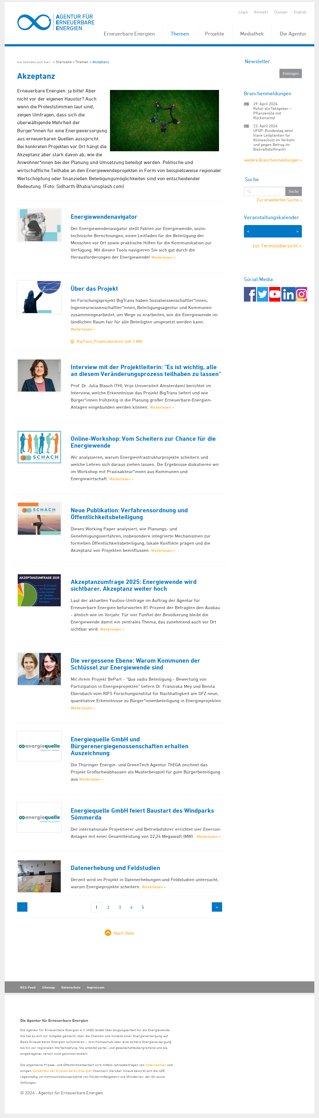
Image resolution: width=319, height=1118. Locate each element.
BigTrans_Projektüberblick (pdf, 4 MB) (110, 341)
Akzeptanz (100, 61)
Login (243, 11)
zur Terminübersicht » (277, 245)
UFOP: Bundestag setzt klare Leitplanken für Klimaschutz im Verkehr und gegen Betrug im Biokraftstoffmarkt (274, 140)
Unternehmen (155, 1065)
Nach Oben (124, 933)
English (300, 11)
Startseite (64, 61)
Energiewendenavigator (104, 216)
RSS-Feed (28, 987)
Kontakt (261, 11)
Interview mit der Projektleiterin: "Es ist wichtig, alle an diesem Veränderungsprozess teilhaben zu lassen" (146, 370)
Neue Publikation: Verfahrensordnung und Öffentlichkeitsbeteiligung (129, 513)
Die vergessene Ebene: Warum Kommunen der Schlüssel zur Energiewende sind (135, 664)
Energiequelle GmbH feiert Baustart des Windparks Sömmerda (142, 814)
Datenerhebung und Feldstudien (115, 867)
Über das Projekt (94, 288)
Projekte (214, 34)
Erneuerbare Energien (129, 34)
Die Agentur (293, 34)
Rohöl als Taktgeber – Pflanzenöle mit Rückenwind (272, 113)
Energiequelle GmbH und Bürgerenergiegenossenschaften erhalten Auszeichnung (129, 746)
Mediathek (252, 34)
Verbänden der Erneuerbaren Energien (62, 1071)
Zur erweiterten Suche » (279, 200)
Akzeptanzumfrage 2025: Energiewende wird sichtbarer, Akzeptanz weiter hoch (134, 585)
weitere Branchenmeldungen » (273, 159)
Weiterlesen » (163, 257)
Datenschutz (70, 987)
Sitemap (48, 987)
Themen (180, 34)
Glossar (281, 11)
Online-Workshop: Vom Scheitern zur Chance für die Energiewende (143, 442)
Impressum (95, 987)
